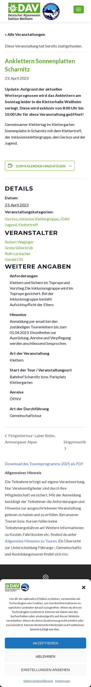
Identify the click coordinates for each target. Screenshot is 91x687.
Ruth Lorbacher (18, 253)
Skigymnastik (75, 442)
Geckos (11, 218)
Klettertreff (28, 224)
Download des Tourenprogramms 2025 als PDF (44, 463)
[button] (83, 587)
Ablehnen (45, 656)
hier (65, 554)
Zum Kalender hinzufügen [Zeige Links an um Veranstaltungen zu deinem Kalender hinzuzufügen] (41, 166)
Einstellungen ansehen (45, 670)
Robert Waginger (19, 241)
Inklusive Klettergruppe (38, 218)
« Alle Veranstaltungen (25, 34)
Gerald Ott (14, 259)
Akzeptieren (45, 643)
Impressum (62, 681)
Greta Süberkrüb (19, 247)
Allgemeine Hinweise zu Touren (31, 541)
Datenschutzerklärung (38, 681)
